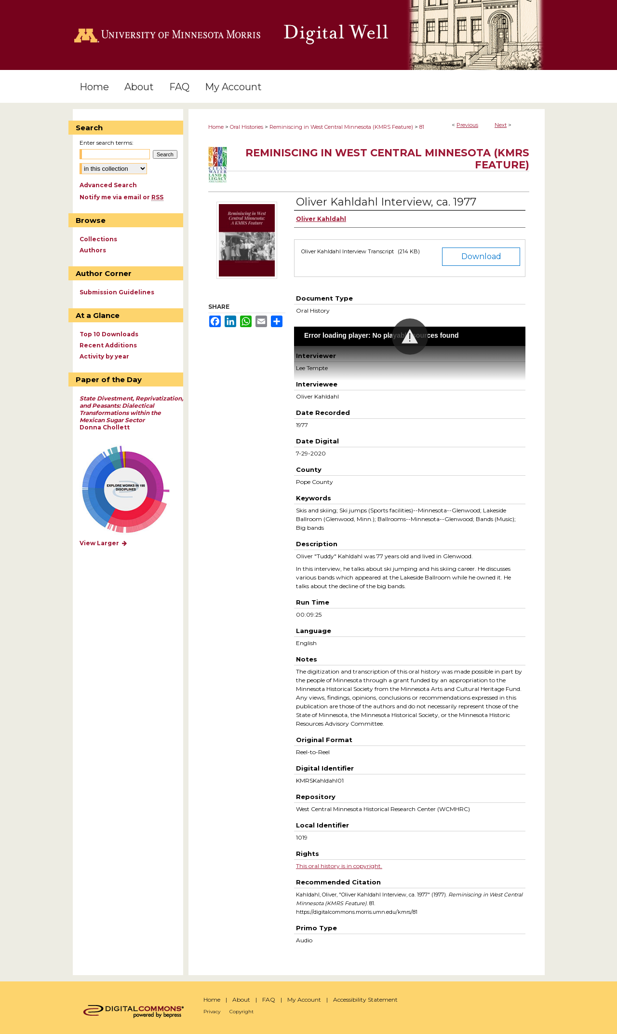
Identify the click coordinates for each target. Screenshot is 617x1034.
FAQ (268, 999)
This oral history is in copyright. (339, 865)
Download (481, 256)
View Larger (104, 543)
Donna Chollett (131, 413)
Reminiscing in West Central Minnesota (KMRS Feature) (341, 127)
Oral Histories (246, 127)
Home (216, 127)
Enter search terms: (107, 142)
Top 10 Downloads (109, 334)
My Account (304, 999)
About (241, 999)
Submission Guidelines (117, 292)
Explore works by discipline (132, 490)
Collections (98, 239)
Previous (467, 125)
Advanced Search (108, 185)
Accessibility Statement (365, 999)
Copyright (241, 1011)
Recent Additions (108, 345)
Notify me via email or (121, 197)
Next (501, 125)
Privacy (211, 1011)
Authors (93, 250)
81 (421, 127)
